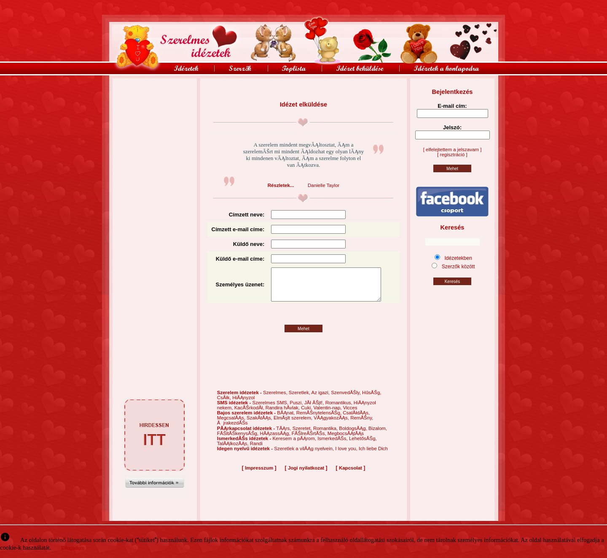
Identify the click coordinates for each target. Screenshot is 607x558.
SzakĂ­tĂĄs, (260, 424)
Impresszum (259, 475)
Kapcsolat (350, 475)
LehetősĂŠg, (363, 445)
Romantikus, (339, 409)
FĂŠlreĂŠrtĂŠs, (310, 440)
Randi (256, 450)
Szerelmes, (276, 399)
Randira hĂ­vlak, (283, 414)
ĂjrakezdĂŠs (232, 430)
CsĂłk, (224, 404)
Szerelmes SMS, (271, 409)
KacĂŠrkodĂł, (250, 414)
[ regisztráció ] (452, 154)
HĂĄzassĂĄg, (275, 440)
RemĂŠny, (361, 424)
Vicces (350, 414)
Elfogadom (72, 547)
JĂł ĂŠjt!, (314, 409)
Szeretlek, (300, 399)
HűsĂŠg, (371, 399)
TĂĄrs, (284, 435)
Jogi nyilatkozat (306, 475)
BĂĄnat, (286, 419)
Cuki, (307, 414)
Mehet (303, 336)
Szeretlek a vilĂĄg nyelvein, (304, 455)
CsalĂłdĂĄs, (356, 419)
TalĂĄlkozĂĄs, (233, 450)
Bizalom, (377, 435)
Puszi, (297, 409)
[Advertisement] (154, 97)
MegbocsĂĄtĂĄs (346, 440)
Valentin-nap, (328, 414)
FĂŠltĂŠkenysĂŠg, (238, 440)
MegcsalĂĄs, (232, 424)
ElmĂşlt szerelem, (294, 424)
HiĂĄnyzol (243, 404)
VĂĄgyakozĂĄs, (332, 424)
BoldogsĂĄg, (353, 435)
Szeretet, (303, 435)
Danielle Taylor (323, 185)
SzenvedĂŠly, (346, 399)
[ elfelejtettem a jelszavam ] (452, 149)
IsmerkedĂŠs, (333, 445)
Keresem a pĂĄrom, (294, 445)
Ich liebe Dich (373, 455)
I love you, (347, 455)
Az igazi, (321, 399)
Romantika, (326, 435)
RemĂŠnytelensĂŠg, (319, 419)
